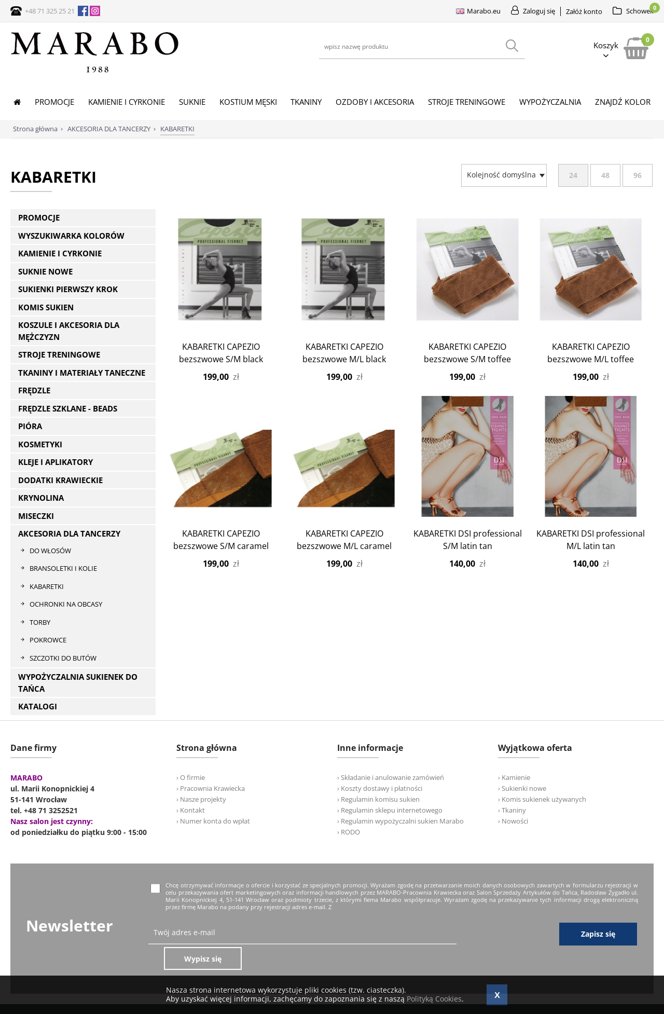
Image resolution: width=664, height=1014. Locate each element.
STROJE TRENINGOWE (59, 354)
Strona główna (35, 128)
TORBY (40, 622)
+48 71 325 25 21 (50, 11)
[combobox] (504, 175)
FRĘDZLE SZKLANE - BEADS (67, 408)
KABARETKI (47, 586)
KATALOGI (37, 706)
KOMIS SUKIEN (46, 307)
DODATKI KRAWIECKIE (60, 480)
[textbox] (501, 175)
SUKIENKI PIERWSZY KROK (68, 289)
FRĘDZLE (34, 390)
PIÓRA (30, 426)
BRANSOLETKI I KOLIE (63, 568)
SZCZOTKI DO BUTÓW (63, 658)
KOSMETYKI (40, 444)
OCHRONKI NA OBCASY (66, 604)
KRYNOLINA (41, 497)
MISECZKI (36, 516)
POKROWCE (48, 640)
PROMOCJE (39, 217)
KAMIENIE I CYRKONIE (60, 253)
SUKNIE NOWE (45, 271)
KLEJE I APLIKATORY (55, 462)
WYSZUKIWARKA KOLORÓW (71, 235)
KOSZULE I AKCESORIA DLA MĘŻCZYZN (68, 331)
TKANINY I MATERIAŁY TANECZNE (81, 372)
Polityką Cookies (434, 999)
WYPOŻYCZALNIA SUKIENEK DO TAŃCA (77, 683)
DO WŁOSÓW (50, 550)
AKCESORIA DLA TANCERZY (69, 533)
